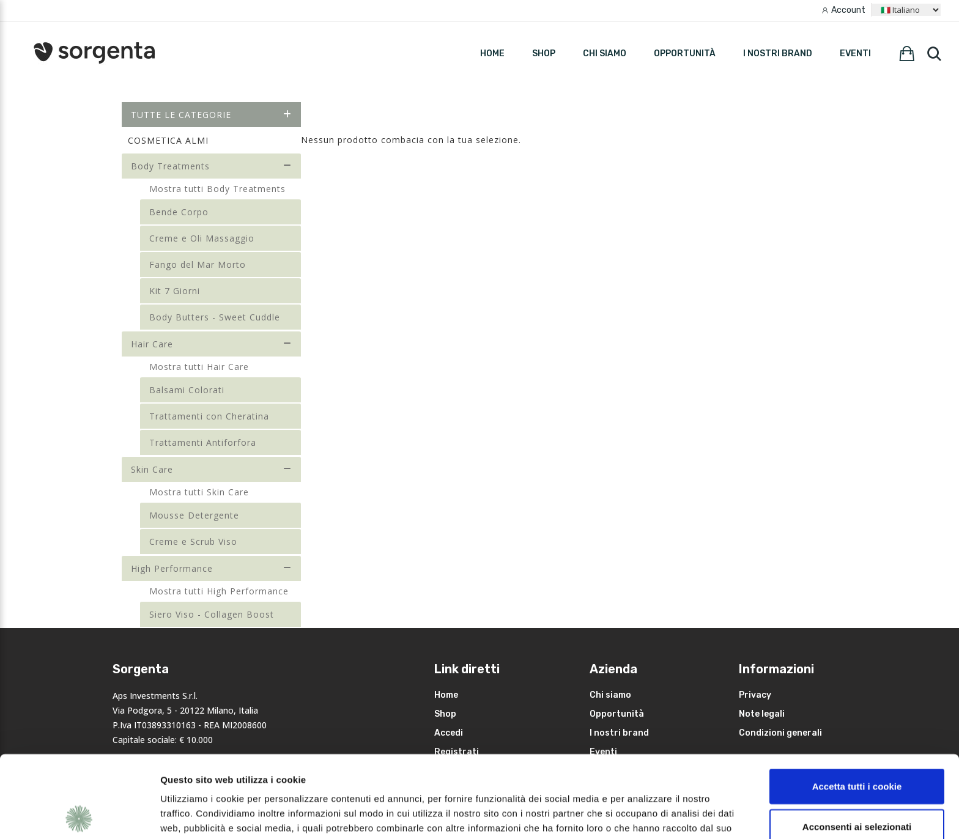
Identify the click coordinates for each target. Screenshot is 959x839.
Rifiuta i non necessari (857, 784)
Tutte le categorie (211, 114)
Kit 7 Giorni (174, 291)
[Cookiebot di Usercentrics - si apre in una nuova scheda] (79, 815)
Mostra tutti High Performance (219, 591)
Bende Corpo (179, 212)
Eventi (855, 53)
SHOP (543, 53)
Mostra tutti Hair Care (199, 366)
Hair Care (211, 344)
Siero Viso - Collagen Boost (211, 614)
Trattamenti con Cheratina (209, 416)
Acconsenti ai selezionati (856, 744)
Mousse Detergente (194, 515)
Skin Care (211, 469)
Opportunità (685, 53)
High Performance (211, 568)
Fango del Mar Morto (197, 264)
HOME (492, 53)
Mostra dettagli (649, 815)
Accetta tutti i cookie (857, 704)
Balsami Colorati (186, 390)
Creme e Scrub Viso (193, 541)
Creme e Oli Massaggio (201, 238)
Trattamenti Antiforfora (202, 442)
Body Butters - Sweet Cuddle (214, 317)
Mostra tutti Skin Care (199, 492)
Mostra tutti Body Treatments (217, 188)
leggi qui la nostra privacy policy (236, 775)
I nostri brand (777, 53)
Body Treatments (211, 166)
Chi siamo (604, 53)
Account (848, 10)
